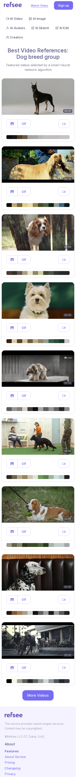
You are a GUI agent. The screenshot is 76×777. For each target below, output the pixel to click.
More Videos (38, 695)
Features (12, 751)
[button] (12, 123)
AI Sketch (40, 28)
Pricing (10, 762)
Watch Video (39, 5)
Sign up (63, 5)
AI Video (14, 19)
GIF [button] (24, 124)
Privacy (10, 774)
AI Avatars (15, 28)
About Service (15, 757)
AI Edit (62, 28)
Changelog (12, 768)
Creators (14, 37)
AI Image (37, 19)
